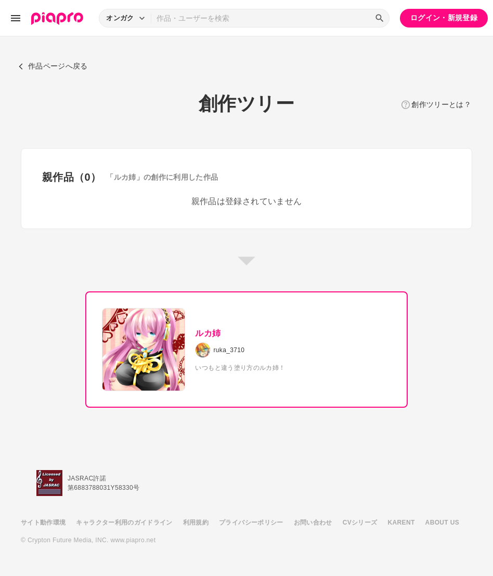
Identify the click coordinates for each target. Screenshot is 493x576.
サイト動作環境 (43, 522)
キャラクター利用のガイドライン (124, 522)
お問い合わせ (313, 522)
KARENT (401, 522)
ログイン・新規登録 (443, 18)
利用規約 (196, 522)
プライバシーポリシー (251, 522)
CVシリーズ (360, 522)
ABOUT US (442, 522)
